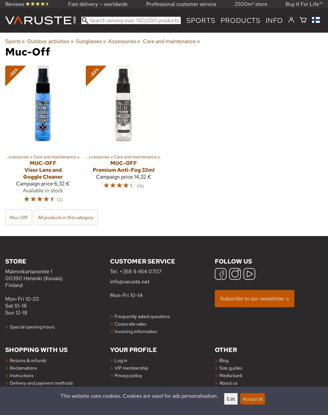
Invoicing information (136, 331)
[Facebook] (220, 274)
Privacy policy (128, 375)
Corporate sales (130, 324)
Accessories (124, 41)
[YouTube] (249, 274)
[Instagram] (235, 274)
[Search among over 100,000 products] (131, 20)
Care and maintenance (171, 41)
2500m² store (251, 4)
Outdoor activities (50, 41)
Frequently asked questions (142, 316)
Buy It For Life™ (304, 4)
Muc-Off (18, 217)
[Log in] (291, 20)
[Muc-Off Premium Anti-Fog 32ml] (123, 137)
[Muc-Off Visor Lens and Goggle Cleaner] (43, 137)
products (240, 20)
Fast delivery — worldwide (98, 4)
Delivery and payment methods (41, 383)
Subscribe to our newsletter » (254, 298)
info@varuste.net (129, 281)
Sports (200, 20)
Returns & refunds (28, 360)
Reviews (27, 4)
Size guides (230, 368)
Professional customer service (181, 4)
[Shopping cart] (303, 20)
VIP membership (131, 368)
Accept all (252, 399)
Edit (231, 399)
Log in (121, 360)
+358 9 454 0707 (140, 271)
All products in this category (65, 217)
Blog (223, 360)
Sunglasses (91, 41)
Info (274, 20)
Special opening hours (32, 327)
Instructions (22, 375)
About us (228, 383)
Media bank (230, 375)
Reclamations (23, 368)
